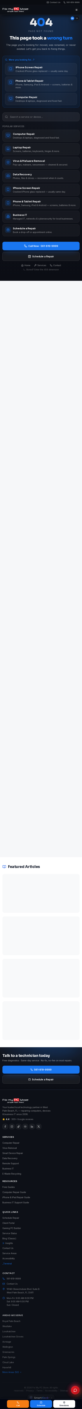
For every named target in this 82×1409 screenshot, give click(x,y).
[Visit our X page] (38, 1130)
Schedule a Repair (41, 256)
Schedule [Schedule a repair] (41, 1404)
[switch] (75, 18)
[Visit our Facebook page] (5, 1130)
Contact (55, 265)
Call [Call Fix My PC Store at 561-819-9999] (18, 1404)
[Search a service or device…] (41, 116)
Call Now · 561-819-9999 (41, 245)
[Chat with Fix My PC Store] (75, 1390)
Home (25, 265)
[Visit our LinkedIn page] (32, 1130)
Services (40, 265)
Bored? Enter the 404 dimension (41, 269)
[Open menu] (76, 10)
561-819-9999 (41, 1069)
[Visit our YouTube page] (25, 1130)
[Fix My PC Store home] (15, 9)
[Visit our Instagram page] (12, 1130)
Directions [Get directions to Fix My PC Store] (64, 1404)
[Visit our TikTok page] (18, 1130)
